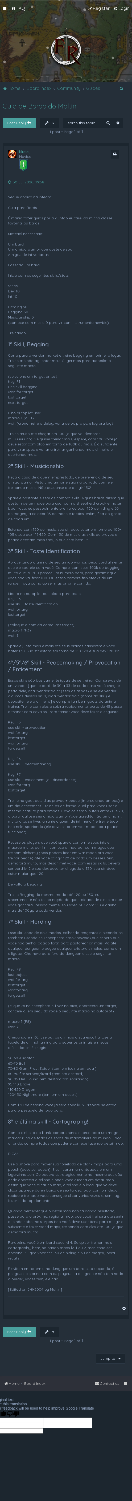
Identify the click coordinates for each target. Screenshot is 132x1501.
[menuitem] (18, 8)
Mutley (25, 152)
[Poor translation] (13, 1414)
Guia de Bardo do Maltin (39, 106)
